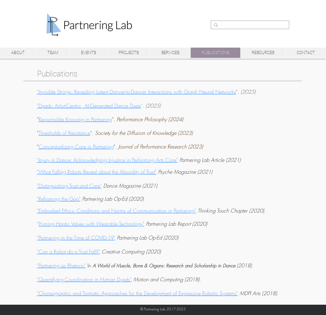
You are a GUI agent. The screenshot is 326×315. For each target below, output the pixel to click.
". (146, 91)
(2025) (153, 105)
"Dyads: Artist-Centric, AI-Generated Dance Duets (89, 105)
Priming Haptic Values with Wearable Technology (91, 223)
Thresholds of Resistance (64, 132)
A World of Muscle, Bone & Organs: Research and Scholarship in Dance (164, 265)
